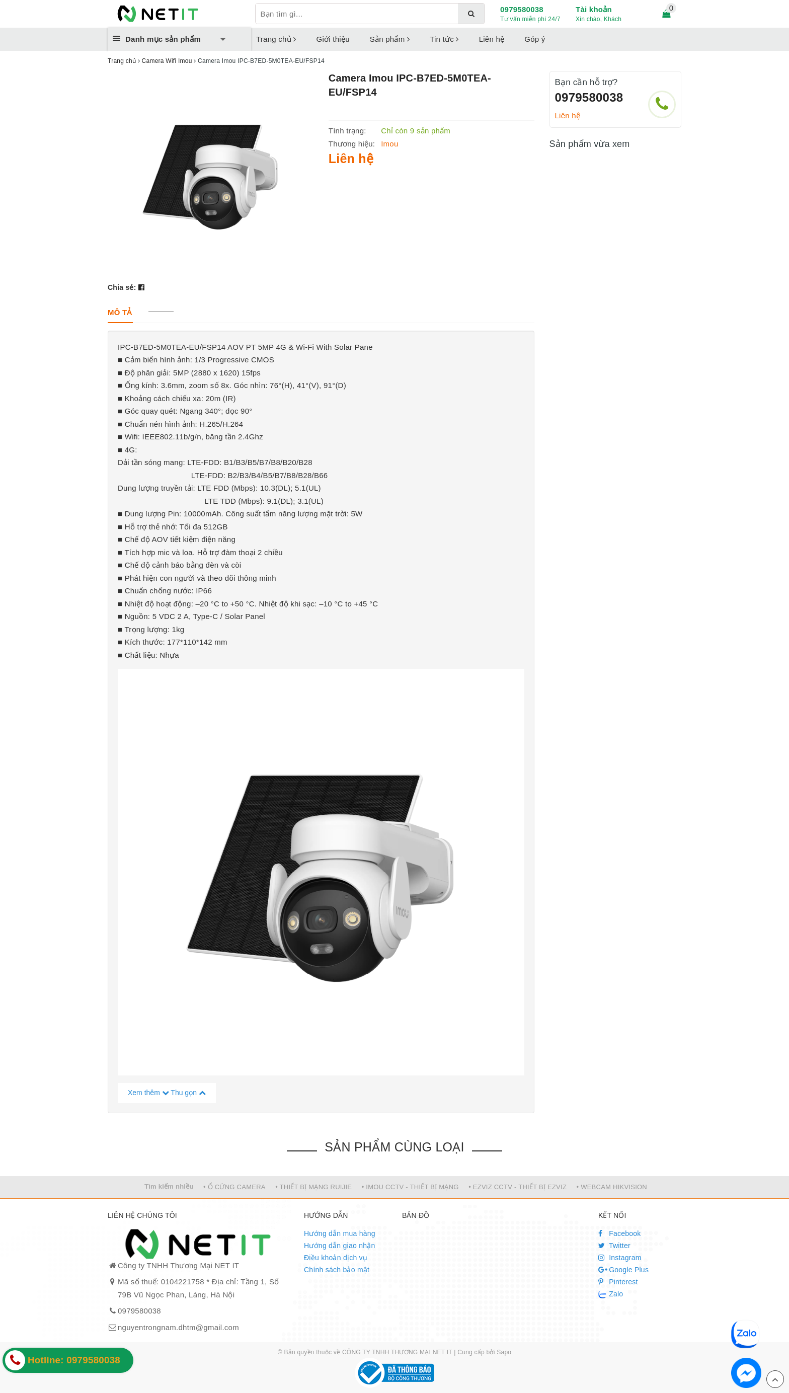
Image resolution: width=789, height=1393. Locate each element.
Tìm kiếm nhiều (169, 1186)
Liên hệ (492, 39)
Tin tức (444, 39)
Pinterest (618, 1282)
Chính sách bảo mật (336, 1270)
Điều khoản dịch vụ (335, 1258)
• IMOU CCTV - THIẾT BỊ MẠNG (410, 1187)
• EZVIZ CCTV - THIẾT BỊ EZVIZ (517, 1187)
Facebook (619, 1233)
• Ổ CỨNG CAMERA (234, 1187)
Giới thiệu (333, 39)
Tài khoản (594, 9)
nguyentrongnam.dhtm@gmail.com (178, 1327)
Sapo (504, 1352)
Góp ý (534, 39)
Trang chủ (276, 39)
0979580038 (521, 9)
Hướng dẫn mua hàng (339, 1233)
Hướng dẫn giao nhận (339, 1246)
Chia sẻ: (122, 287)
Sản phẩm (390, 39)
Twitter (614, 1246)
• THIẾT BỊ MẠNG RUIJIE (313, 1187)
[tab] (120, 312)
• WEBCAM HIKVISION (612, 1187)
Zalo (610, 1294)
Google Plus (623, 1270)
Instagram (620, 1258)
